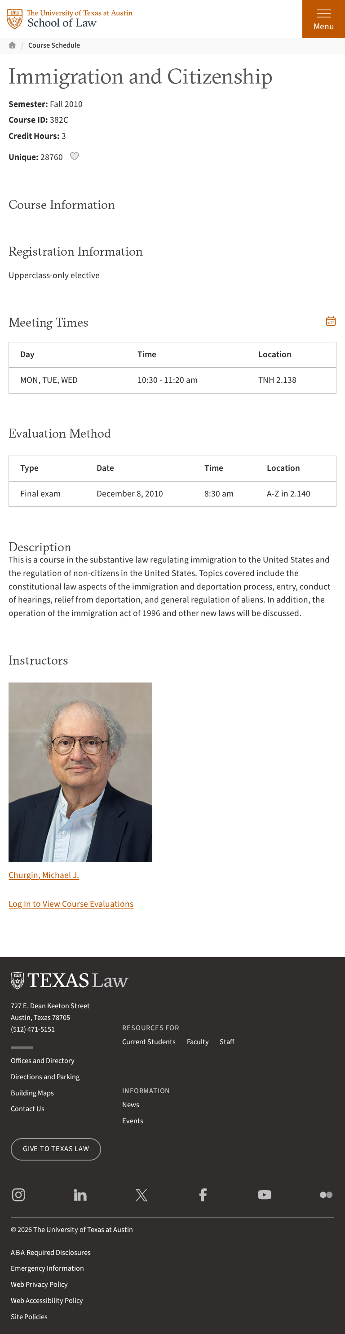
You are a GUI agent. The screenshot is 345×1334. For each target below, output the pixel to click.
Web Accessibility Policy (47, 1300)
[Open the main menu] (323, 19)
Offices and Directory (43, 1060)
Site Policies (29, 1317)
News (130, 1104)
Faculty (198, 1042)
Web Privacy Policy (39, 1284)
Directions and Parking (45, 1077)
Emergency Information (47, 1268)
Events (132, 1121)
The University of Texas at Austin (83, 1229)
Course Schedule (54, 45)
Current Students (149, 1042)
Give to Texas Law (56, 1148)
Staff (227, 1042)
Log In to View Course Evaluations (71, 904)
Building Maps (32, 1093)
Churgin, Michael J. (80, 782)
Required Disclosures (51, 1252)
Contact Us (27, 1109)
